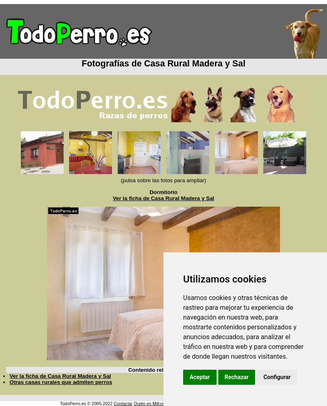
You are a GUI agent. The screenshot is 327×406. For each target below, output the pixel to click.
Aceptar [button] (200, 377)
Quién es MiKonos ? (153, 403)
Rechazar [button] (237, 377)
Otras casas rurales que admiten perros (60, 382)
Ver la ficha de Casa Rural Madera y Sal (163, 198)
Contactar (123, 403)
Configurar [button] (277, 377)
